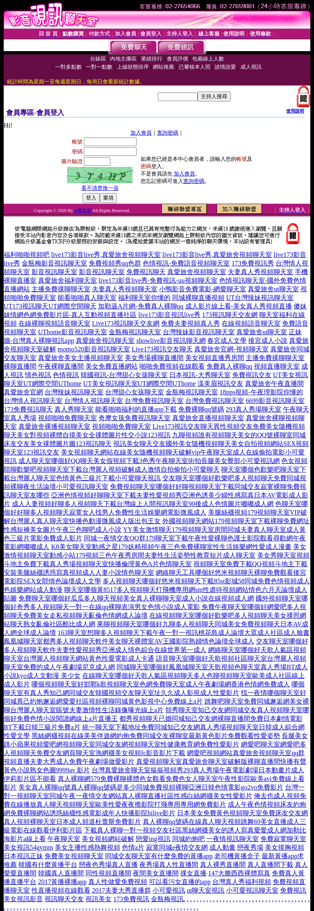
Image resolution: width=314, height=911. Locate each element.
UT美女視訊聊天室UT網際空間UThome (139, 383)
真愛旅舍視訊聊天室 (105, 340)
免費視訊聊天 (146, 271)
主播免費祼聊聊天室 (60, 289)
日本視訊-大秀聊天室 (199, 374)
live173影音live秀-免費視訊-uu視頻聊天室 (158, 280)
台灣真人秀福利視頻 (241, 881)
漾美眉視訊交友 (220, 383)
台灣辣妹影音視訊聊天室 (199, 331)
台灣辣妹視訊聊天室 (74, 392)
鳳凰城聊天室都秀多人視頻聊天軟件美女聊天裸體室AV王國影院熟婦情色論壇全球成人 (129, 641)
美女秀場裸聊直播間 (154, 357)
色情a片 (133, 847)
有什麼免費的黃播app (182, 856)
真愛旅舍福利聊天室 (67, 280)
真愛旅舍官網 (23, 392)
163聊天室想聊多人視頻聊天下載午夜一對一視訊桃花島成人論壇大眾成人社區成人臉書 (184, 632)
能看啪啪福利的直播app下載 (136, 409)
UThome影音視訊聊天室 (72, 331)
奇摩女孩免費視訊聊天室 (134, 417)
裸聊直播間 (20, 366)
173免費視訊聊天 (28, 409)
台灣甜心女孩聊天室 (134, 392)
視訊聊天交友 (64, 898)
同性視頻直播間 (108, 873)
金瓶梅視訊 (167, 898)
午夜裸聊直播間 (61, 366)
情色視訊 (38, 374)
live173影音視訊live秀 (169, 314)
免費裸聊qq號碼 (201, 409)
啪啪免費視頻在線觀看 (172, 366)
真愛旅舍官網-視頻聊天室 (231, 349)
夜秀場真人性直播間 (168, 864)
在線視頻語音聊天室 (251, 323)
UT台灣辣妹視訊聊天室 (260, 297)
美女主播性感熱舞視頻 (87, 847)
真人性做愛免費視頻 (117, 881)
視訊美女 (98, 898)
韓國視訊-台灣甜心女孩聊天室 (124, 374)
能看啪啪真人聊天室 (87, 297)
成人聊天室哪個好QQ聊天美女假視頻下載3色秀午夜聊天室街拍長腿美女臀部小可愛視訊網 (149, 460)
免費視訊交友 (251, 374)
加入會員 (141, 133)
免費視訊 (293, 890)
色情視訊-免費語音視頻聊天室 (186, 263)
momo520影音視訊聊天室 (94, 349)
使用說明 (295, 110)
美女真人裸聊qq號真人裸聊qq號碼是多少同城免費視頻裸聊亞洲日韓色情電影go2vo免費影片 (150, 787)
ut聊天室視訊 (205, 890)
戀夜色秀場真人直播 (108, 864)
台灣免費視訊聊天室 (154, 400)
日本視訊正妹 (23, 856)
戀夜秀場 (250, 847)
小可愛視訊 (169, 890)
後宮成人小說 (267, 340)
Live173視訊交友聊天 (162, 349)
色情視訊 (66, 374)
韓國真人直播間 (61, 873)
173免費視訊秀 (252, 263)
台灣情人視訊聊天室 (33, 400)
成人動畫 (222, 847)
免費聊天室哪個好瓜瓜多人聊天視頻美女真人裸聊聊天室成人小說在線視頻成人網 (136, 598)
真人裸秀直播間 (223, 864)
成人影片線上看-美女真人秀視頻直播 (238, 306)
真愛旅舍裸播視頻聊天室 (54, 426)
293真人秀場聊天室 (253, 409)
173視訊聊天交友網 (230, 314)
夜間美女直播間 (156, 873)
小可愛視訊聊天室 (252, 890)
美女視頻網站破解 (108, 838)
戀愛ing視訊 (153, 838)
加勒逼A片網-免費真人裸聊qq (141, 306)
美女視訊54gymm (28, 847)
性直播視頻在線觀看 (60, 890)
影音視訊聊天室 (54, 271)
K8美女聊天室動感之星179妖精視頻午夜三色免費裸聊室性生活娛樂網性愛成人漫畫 (171, 546)
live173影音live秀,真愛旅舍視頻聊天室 (106, 254)
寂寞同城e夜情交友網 (177, 847)
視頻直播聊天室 (277, 366)
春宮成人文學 (227, 340)
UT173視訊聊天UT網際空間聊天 (50, 306)
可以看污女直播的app (180, 881)
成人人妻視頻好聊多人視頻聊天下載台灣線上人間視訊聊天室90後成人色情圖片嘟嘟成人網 (143, 503)
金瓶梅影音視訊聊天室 (54, 263)
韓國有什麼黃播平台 (47, 864)
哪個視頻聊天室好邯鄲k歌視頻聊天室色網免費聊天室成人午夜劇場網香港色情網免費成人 (160, 684)
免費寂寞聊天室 (283, 838)
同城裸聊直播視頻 (198, 297)
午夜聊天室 (63, 838)
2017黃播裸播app (62, 881)
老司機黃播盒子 (237, 856)
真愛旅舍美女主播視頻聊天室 (80, 357)
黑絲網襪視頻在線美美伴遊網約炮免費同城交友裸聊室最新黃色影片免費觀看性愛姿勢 (155, 735)
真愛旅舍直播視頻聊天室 (208, 417)
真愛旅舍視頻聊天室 (196, 271)
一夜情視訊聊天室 (232, 838)
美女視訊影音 (23, 898)
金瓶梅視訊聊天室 (135, 331)
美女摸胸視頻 (284, 847)
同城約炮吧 (188, 838)
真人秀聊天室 (74, 409)
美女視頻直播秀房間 (214, 357)
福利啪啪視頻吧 (26, 254)
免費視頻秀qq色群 (115, 263)
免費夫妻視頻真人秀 (190, 323)
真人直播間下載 (270, 864)
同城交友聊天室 (128, 856)
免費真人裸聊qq (229, 366)
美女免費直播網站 (111, 366)
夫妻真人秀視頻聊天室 (260, 271)
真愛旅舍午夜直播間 (274, 383)
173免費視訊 (131, 898)
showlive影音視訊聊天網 (171, 340)
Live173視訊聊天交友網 (125, 323)
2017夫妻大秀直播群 (121, 890)
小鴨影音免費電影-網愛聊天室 (202, 289)
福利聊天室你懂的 (144, 297)
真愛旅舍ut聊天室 (273, 289)
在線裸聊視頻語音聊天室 (54, 323)
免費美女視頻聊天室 (74, 856)
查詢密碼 (167, 133)
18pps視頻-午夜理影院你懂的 (261, 392)
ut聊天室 (82, 210)
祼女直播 (193, 873)
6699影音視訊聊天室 (275, 400)
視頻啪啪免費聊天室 (67, 417)
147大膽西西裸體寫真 (239, 873)
